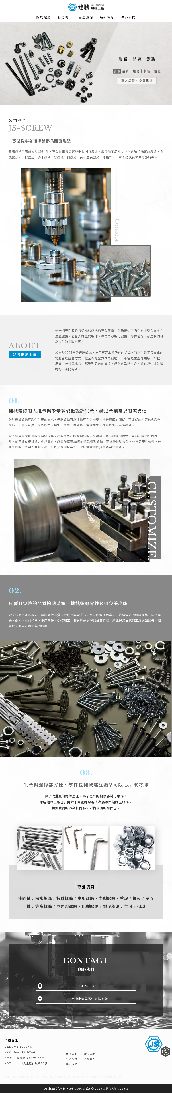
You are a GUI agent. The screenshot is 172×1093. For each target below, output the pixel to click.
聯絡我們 (128, 17)
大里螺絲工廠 (44, 1077)
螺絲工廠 (9, 1077)
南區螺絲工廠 (62, 1077)
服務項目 (65, 17)
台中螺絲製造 (94, 1077)
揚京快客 (68, 1088)
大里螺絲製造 (113, 1077)
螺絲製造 (78, 1077)
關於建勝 (43, 17)
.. (104, 1088)
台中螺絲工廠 (25, 1077)
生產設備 (86, 17)
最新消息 (107, 17)
